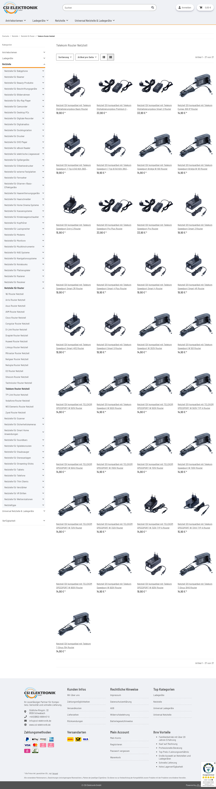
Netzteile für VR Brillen (15, 493)
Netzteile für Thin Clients (16, 481)
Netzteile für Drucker (14, 136)
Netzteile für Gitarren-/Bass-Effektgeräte (18, 185)
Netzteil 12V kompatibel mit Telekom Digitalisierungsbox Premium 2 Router (114, 107)
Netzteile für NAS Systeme (16, 252)
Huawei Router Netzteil (17, 341)
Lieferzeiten (73, 714)
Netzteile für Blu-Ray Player (17, 100)
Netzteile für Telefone (14, 475)
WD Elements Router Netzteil (19, 406)
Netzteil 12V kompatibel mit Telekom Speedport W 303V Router (154, 346)
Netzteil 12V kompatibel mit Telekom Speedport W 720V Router (195, 466)
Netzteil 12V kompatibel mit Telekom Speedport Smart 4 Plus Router (114, 286)
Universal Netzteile (162, 714)
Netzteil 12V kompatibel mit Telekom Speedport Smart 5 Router (114, 346)
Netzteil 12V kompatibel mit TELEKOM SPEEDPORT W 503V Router (155, 406)
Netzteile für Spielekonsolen (18, 445)
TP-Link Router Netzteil (17, 394)
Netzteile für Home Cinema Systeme (21, 204)
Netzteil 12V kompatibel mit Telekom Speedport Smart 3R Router (73, 286)
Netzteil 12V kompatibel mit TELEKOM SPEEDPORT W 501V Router (74, 406)
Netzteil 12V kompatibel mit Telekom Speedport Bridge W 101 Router (195, 166)
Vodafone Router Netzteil (18, 400)
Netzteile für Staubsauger (16, 451)
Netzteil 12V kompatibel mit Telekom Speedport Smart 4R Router (195, 286)
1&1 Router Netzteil (15, 293)
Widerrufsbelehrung (120, 714)
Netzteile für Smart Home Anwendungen (16, 432)
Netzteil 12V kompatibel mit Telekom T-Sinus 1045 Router (195, 585)
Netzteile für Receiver (14, 282)
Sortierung (63, 57)
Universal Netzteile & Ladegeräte (18, 510)
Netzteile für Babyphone (16, 70)
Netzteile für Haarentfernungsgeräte (22, 193)
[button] (185, 7)
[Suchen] (105, 7)
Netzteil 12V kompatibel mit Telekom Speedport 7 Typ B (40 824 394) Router (114, 167)
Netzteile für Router (14, 287)
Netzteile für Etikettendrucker (18, 165)
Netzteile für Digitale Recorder (19, 118)
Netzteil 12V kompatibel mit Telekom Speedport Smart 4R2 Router (73, 346)
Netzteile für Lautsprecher (17, 228)
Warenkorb (115, 757)
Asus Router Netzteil (15, 305)
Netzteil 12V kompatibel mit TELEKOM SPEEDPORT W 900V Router (74, 585)
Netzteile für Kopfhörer (15, 222)
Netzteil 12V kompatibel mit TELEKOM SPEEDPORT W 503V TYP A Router (196, 406)
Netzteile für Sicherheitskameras (20, 424)
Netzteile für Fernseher (15, 177)
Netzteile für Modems (14, 234)
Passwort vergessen (120, 750)
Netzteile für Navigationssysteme (20, 258)
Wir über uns (73, 695)
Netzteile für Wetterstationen (18, 499)
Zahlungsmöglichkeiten (78, 701)
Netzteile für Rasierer (14, 276)
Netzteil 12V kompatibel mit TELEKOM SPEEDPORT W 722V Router (115, 525)
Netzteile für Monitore (14, 240)
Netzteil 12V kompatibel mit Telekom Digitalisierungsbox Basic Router (73, 107)
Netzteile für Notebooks (16, 264)
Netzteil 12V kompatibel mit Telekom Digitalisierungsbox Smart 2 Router (154, 107)
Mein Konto (115, 737)
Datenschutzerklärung (121, 701)
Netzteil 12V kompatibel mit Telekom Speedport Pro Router (154, 226)
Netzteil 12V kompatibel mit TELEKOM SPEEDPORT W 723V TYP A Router (155, 525)
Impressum (115, 695)
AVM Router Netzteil (15, 311)
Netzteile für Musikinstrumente (19, 246)
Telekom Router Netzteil (17, 388)
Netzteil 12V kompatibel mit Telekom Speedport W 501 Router (195, 346)
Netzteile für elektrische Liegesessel (21, 153)
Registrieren (116, 744)
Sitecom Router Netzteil (17, 376)
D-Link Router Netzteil (16, 329)
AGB (112, 708)
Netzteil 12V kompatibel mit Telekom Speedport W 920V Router (114, 585)
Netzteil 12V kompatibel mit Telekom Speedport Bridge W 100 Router (154, 166)
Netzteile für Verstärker (15, 487)
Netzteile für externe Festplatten (20, 171)
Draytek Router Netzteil (17, 335)
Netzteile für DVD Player (15, 141)
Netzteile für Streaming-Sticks (19, 463)
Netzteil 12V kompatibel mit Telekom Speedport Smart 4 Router (154, 286)
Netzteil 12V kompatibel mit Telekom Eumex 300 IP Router (195, 107)
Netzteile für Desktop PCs (16, 112)
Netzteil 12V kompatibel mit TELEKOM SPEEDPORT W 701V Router (155, 466)
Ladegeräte (7, 58)
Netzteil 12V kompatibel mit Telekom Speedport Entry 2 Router (73, 226)
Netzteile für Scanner (14, 418)
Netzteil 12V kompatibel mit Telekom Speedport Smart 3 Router (195, 226)
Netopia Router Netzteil (17, 365)
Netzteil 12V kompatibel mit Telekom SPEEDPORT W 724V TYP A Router (195, 525)
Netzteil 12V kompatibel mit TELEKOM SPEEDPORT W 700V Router (115, 466)
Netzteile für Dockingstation (18, 130)
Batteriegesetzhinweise (121, 721)
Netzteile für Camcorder (15, 106)
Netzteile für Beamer (14, 76)
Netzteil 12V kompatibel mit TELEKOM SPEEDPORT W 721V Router (74, 525)
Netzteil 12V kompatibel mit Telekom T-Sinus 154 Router (73, 645)
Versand (55, 773)
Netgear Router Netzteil (17, 359)
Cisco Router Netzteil (16, 317)
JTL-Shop (200, 785)
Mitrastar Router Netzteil (17, 353)
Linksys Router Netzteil (17, 347)
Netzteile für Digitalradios (16, 124)
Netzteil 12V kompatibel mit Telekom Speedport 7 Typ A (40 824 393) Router (73, 167)
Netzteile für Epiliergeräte (16, 159)
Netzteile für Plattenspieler (17, 270)
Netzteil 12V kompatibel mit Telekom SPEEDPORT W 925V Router (154, 585)
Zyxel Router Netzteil (16, 412)
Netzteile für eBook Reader (17, 147)
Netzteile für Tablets (14, 469)
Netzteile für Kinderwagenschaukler (21, 216)
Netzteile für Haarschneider (17, 199)
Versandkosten (74, 708)
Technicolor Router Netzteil (19, 382)
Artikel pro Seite (86, 57)
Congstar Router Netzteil (17, 323)
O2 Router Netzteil (14, 370)
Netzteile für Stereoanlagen (17, 457)
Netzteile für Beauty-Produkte (18, 82)
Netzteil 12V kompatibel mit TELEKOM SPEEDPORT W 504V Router (74, 466)
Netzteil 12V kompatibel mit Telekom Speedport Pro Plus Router (114, 226)
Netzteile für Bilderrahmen (17, 94)
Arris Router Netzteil (15, 299)
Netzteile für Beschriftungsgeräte (20, 88)
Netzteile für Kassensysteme (18, 210)
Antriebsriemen (9, 52)
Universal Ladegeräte (163, 708)
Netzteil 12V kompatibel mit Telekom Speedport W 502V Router (114, 406)
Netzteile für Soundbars (15, 439)
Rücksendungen (75, 721)
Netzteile (6, 64)
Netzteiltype (10, 505)
